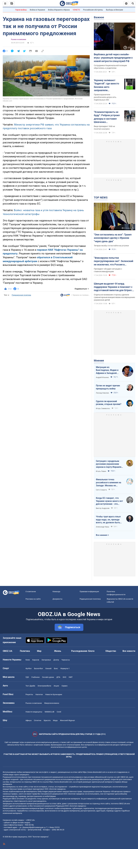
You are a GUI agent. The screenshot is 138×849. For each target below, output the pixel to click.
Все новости (129, 651)
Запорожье (46, 660)
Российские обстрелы (93, 10)
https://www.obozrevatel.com (94, 772)
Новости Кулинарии (53, 694)
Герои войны (21, 10)
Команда (56, 591)
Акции (56, 686)
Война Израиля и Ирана (59, 10)
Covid (59, 712)
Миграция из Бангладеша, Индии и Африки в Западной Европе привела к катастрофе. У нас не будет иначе (107, 370)
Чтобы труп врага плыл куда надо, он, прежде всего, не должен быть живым (108, 519)
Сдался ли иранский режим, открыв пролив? (108, 403)
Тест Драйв (30, 686)
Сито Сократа (101, 490)
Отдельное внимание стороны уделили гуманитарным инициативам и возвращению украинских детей (114, 297)
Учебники (35, 677)
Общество (110, 651)
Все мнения (101, 535)
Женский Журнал (67, 720)
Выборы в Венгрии (114, 10)
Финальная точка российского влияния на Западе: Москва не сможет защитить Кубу (108, 482)
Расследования (79, 651)
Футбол (29, 668)
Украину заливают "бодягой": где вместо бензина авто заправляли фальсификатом (106, 85)
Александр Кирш (102, 527)
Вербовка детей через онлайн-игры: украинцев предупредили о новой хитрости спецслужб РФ (113, 58)
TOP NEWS (101, 197)
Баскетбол (38, 668)
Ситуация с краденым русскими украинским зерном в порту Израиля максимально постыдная (109, 464)
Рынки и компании (18, 39)
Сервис (65, 686)
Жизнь (57, 651)
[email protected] (34, 830)
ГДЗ (27, 677)
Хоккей (48, 668)
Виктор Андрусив (102, 508)
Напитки (39, 694)
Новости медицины (34, 712)
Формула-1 (65, 668)
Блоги (91, 651)
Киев (28, 660)
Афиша (28, 720)
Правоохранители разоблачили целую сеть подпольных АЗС (105, 97)
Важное (99, 17)
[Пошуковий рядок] (132, 3)
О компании (31, 591)
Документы (57, 599)
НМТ (71, 677)
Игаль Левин (101, 471)
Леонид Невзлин (102, 393)
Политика (25, 651)
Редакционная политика (21, 295)
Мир (39, 651)
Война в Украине (37, 10)
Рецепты (29, 694)
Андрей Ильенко (102, 377)
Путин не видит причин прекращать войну (108, 387)
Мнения (99, 360)
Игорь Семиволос (103, 408)
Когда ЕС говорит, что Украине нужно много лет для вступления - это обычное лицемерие (109, 501)
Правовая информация (89, 591)
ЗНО (64, 677)
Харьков (35, 660)
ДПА (58, 677)
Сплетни (37, 720)
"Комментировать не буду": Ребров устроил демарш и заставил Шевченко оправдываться (107, 117)
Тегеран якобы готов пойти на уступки (111, 246)
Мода (55, 720)
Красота (47, 720)
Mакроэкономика (51, 703)
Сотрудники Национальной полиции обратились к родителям (110, 66)
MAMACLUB (49, 712)
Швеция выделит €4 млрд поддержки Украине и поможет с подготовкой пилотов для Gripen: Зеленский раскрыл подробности (113, 287)
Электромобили (44, 686)
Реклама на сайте (33, 599)
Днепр (56, 660)
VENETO (76, 10)
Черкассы (65, 660)
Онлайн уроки (48, 677)
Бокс (56, 668)
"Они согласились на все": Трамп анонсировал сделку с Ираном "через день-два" (113, 238)
